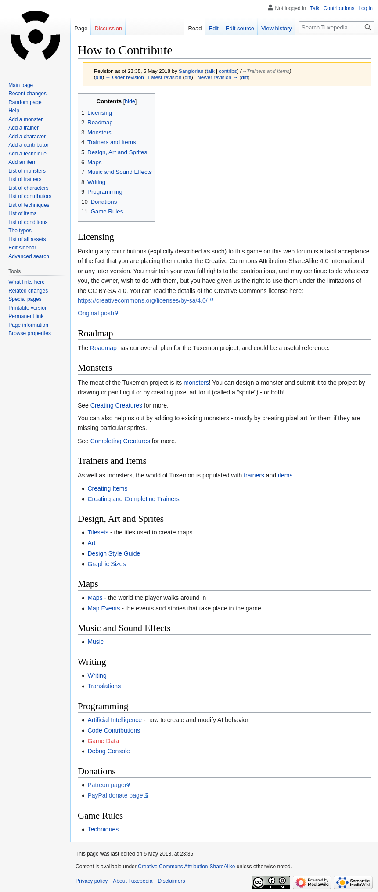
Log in (365, 8)
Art (91, 542)
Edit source (240, 28)
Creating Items (107, 488)
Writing (96, 675)
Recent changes (27, 93)
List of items (22, 213)
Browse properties (29, 333)
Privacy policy (92, 881)
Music (95, 641)
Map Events (103, 608)
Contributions (339, 8)
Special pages (24, 299)
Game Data (103, 740)
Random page (24, 102)
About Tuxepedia (132, 881)
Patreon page (105, 784)
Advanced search (28, 256)
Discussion (108, 28)
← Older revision (124, 77)
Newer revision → (217, 77)
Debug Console (108, 751)
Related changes (28, 291)
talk (210, 71)
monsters (196, 382)
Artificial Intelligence (114, 719)
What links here (26, 282)
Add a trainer (23, 128)
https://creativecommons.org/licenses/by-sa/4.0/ (143, 300)
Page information (28, 325)
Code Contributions (113, 730)
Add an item (22, 162)
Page (80, 28)
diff (99, 77)
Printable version (27, 308)
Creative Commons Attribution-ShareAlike (186, 866)
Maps (94, 597)
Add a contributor (28, 145)
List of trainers (24, 179)
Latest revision (164, 77)
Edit (214, 28)
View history (276, 28)
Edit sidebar (22, 248)
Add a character (27, 137)
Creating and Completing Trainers (133, 498)
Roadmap (103, 347)
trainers (254, 475)
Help (13, 111)
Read (195, 28)
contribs (228, 71)
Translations (104, 686)
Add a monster (25, 119)
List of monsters (27, 171)
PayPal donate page (115, 795)
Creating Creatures (116, 405)
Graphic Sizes (106, 563)
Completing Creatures (120, 440)
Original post (95, 313)
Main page (20, 85)
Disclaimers (171, 881)
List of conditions (27, 222)
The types (20, 231)
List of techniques (28, 205)
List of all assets (27, 239)
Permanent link (25, 316)
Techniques (103, 829)
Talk (314, 8)
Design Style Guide (113, 553)
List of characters (28, 188)
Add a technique (27, 154)
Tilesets (97, 532)
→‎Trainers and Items (266, 71)
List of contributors (29, 196)
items (285, 475)
